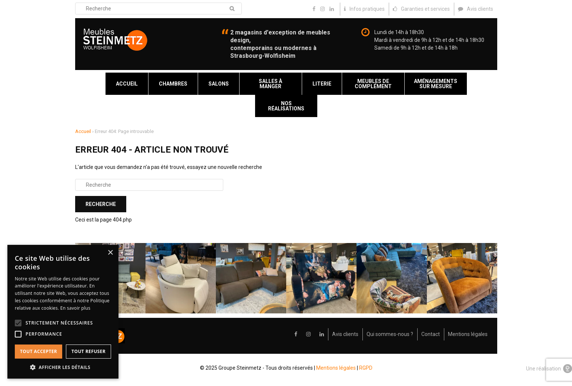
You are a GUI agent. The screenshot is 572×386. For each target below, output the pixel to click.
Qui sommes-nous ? (390, 334)
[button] (63, 367)
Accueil (127, 84)
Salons (218, 84)
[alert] (62, 312)
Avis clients (345, 334)
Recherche (232, 8)
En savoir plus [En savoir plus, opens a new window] (75, 308)
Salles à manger (270, 83)
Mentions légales (468, 334)
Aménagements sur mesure (435, 83)
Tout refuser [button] (88, 351)
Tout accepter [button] (38, 351)
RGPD (365, 368)
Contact (430, 334)
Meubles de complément (373, 83)
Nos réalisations (286, 106)
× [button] (110, 253)
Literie (321, 84)
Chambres (173, 84)
